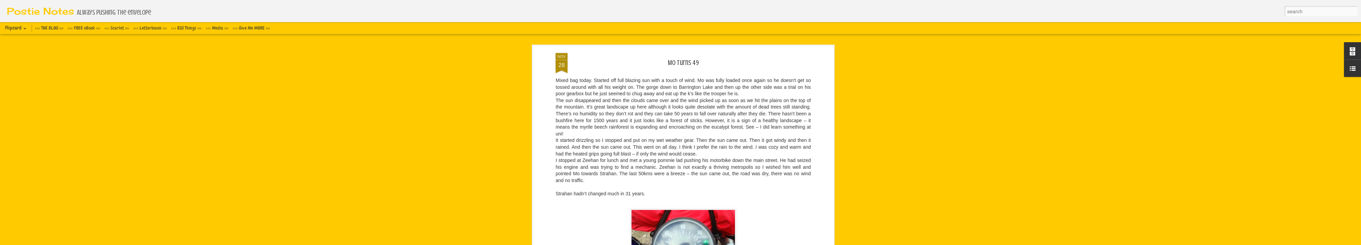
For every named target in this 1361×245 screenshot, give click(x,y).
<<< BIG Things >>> (186, 28)
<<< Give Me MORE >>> (251, 28)
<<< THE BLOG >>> (49, 28)
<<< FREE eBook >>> (84, 28)
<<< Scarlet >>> (116, 28)
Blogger (713, 241)
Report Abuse (733, 241)
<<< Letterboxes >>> (150, 28)
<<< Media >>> (217, 28)
